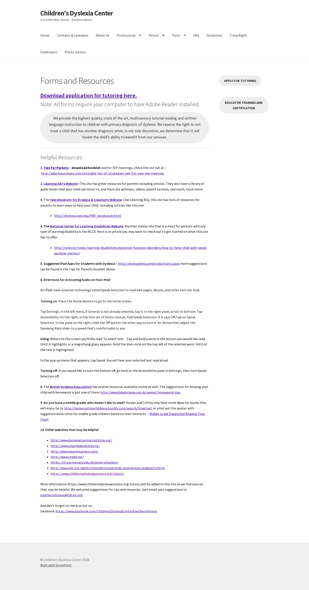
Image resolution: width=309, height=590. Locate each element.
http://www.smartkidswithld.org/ (75, 446)
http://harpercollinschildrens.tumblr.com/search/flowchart (108, 408)
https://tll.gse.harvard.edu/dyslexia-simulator (84, 462)
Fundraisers (48, 52)
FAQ (196, 35)
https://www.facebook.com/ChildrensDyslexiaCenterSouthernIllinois (106, 511)
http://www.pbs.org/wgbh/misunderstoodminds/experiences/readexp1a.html (108, 468)
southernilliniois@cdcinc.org (61, 495)
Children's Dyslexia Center (76, 13)
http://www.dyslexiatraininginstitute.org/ (81, 440)
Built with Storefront (56, 565)
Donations (214, 35)
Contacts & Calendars (72, 35)
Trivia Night (238, 35)
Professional (126, 35)
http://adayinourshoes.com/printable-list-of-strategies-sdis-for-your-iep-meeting (102, 173)
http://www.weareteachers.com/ (74, 451)
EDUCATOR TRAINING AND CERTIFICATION (244, 105)
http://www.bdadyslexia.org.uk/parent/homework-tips (140, 392)
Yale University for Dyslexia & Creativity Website (86, 200)
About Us (102, 35)
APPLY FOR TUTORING (240, 81)
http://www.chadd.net (67, 457)
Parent (154, 35)
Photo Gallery (75, 52)
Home (44, 35)
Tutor (176, 35)
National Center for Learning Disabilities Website (86, 226)
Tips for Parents (56, 168)
